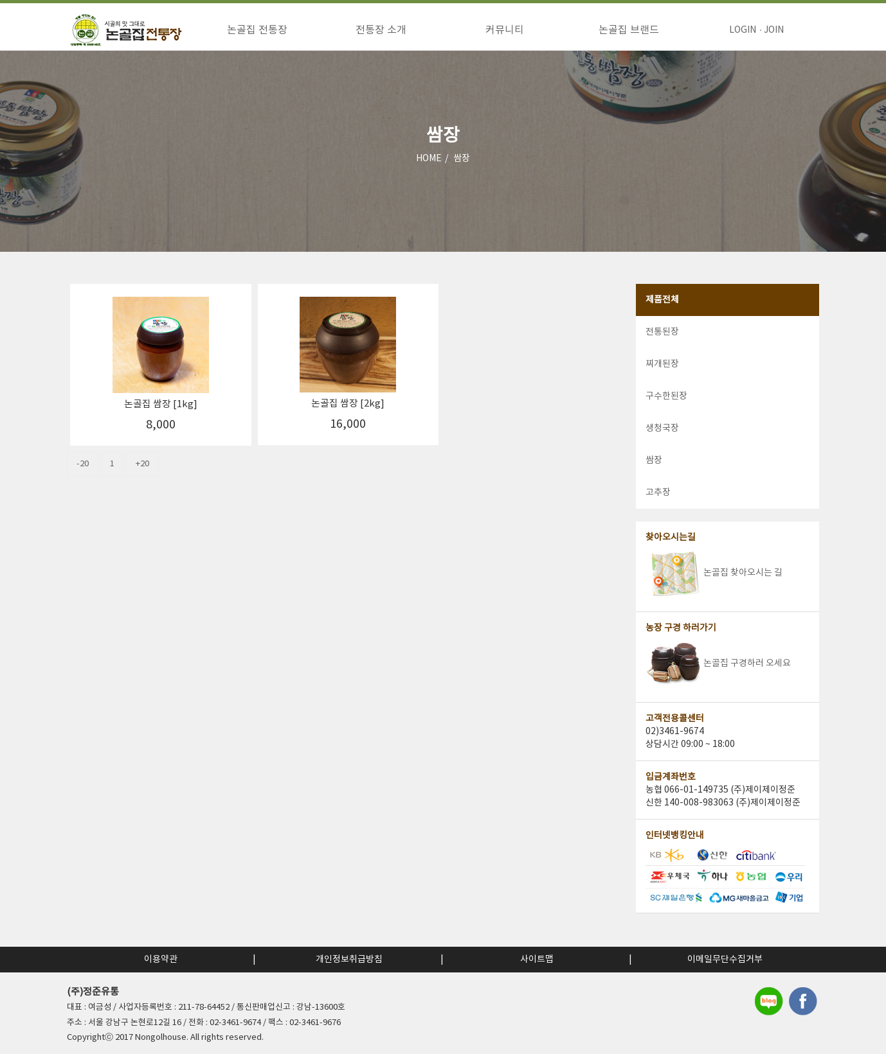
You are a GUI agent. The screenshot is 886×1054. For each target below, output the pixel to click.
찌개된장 (662, 378)
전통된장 (662, 346)
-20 (83, 478)
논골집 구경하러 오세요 (718, 677)
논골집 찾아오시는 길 (714, 587)
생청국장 (662, 442)
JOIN (774, 30)
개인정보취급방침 (349, 959)
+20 (142, 478)
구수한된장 (666, 410)
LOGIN (742, 30)
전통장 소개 (381, 30)
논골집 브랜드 (629, 30)
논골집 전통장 (257, 30)
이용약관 (160, 959)
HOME (429, 173)
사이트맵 (537, 959)
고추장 (658, 507)
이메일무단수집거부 (725, 959)
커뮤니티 (504, 30)
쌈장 (461, 173)
